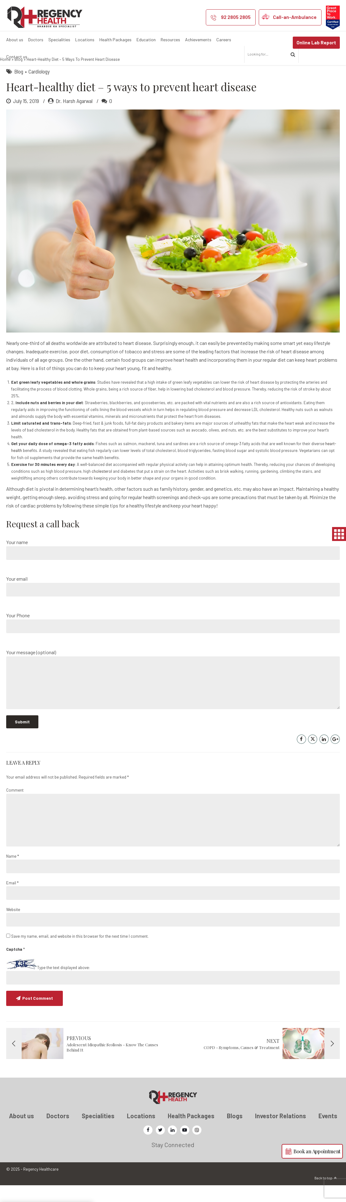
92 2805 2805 (236, 17)
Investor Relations (280, 1133)
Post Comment (38, 1015)
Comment (15, 807)
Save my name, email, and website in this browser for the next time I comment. (80, 953)
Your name (173, 566)
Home (5, 76)
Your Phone (173, 639)
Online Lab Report (316, 42)
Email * (12, 899)
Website (13, 926)
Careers (223, 39)
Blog (19, 76)
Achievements (198, 39)
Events (327, 1133)
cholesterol (102, 488)
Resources (170, 39)
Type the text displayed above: (63, 984)
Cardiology (39, 88)
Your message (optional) (173, 696)
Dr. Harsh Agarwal (74, 117)
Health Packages (115, 39)
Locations (84, 39)
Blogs (235, 1133)
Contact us (16, 56)
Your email (173, 603)
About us (14, 39)
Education (146, 39)
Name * (12, 873)
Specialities (59, 39)
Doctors (35, 39)
